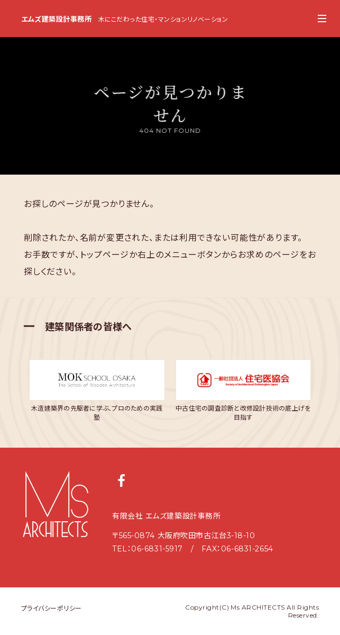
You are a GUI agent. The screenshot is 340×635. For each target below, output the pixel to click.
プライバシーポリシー (51, 608)
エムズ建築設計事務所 (53, 19)
